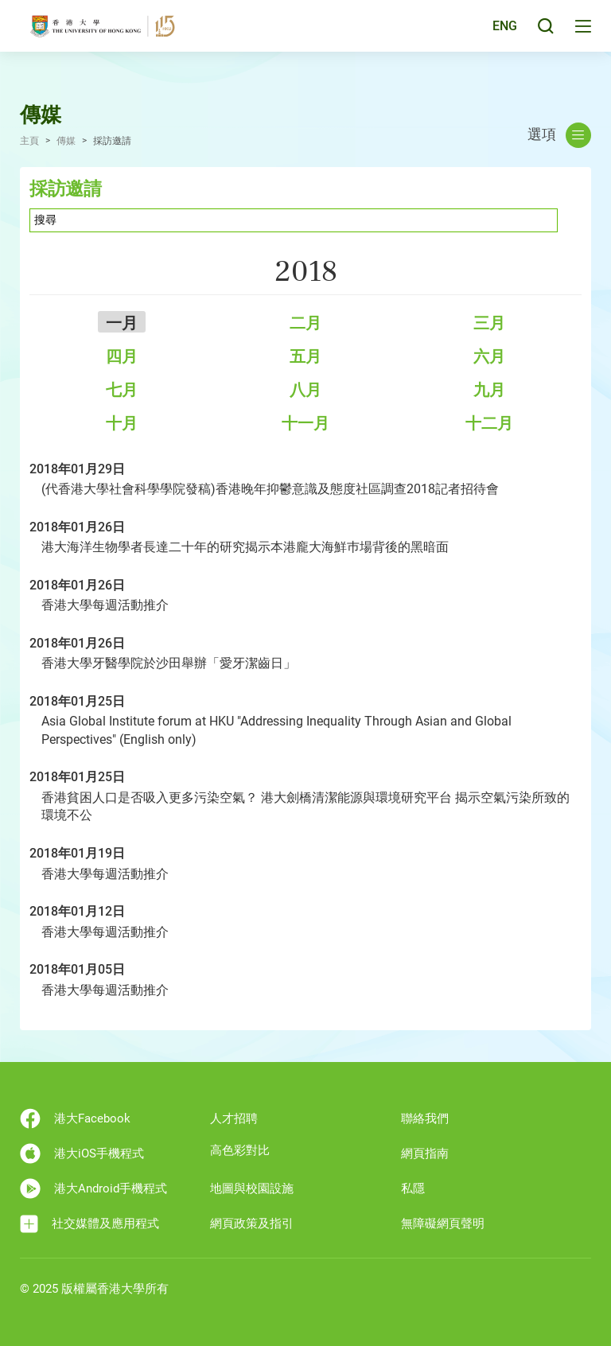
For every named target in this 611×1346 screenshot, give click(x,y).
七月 (122, 389)
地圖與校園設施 (252, 1188)
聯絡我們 (425, 1118)
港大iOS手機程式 (82, 1153)
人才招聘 (234, 1118)
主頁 (29, 140)
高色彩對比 (240, 1150)
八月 (305, 389)
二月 (305, 323)
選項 (559, 135)
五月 (305, 356)
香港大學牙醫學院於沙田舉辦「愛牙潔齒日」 (168, 663)
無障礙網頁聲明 (443, 1223)
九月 (489, 389)
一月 (122, 323)
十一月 (305, 423)
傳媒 (66, 140)
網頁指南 (425, 1153)
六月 (489, 356)
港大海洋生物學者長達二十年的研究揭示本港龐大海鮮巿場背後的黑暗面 (245, 546)
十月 (122, 423)
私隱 (413, 1188)
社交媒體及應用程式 (89, 1224)
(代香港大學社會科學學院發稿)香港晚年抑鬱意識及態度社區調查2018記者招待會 (270, 488)
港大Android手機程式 (93, 1188)
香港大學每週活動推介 (105, 605)
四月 (122, 356)
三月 (489, 323)
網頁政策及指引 (252, 1223)
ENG (502, 34)
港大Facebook (75, 1118)
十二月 (489, 423)
